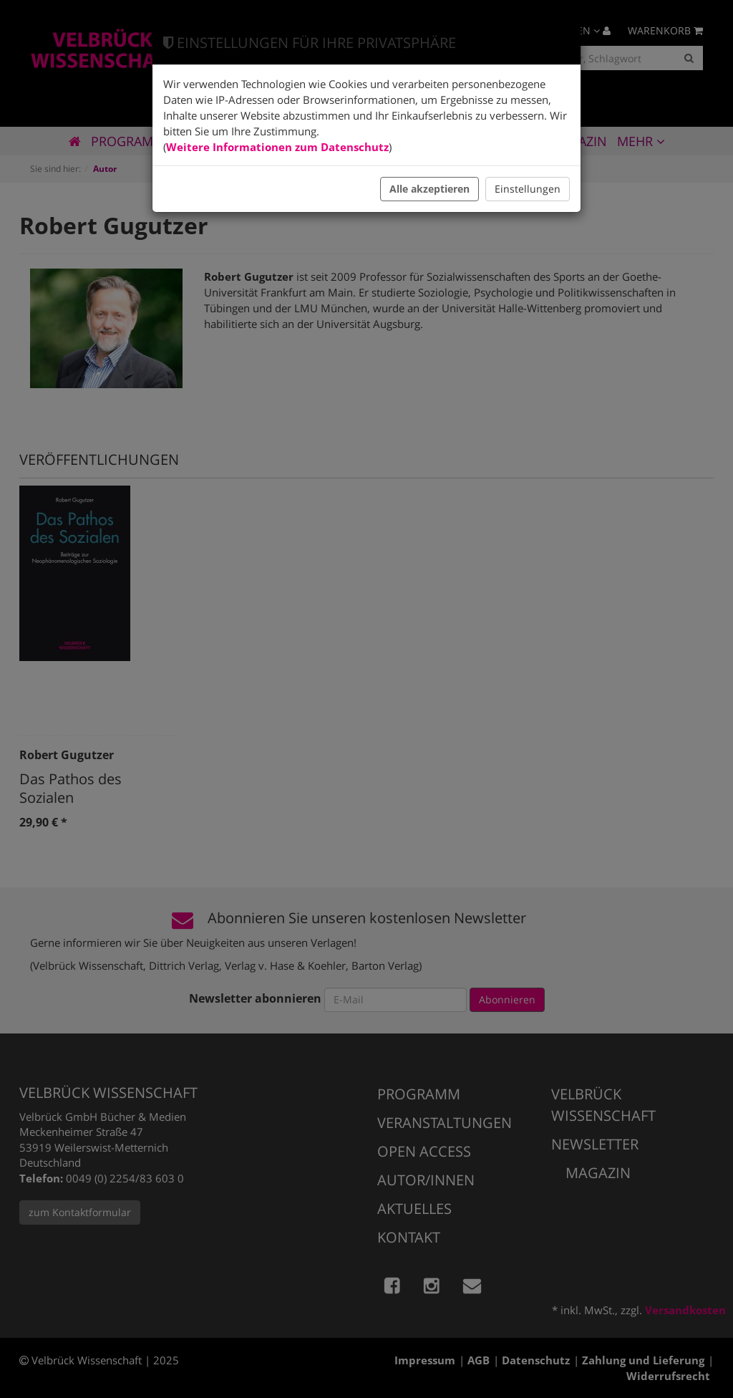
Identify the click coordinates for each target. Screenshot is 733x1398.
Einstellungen (527, 189)
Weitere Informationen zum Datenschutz (277, 147)
